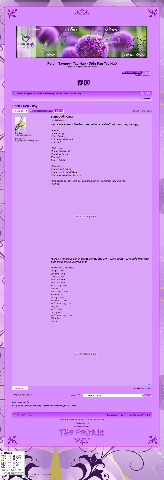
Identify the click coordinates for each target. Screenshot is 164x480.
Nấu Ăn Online (62, 94)
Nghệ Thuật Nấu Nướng (44, 94)
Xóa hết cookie (126, 415)
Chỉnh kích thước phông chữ (147, 93)
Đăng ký (147, 98)
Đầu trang (149, 384)
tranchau (61, 120)
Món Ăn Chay (75, 94)
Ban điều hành (112, 415)
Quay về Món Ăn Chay (23, 395)
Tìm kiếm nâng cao (142, 75)
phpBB (71, 419)
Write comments (20, 111)
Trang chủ (28, 94)
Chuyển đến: (76, 395)
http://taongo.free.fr (82, 423)
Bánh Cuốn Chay (24, 106)
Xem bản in (142, 93)
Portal (19, 94)
